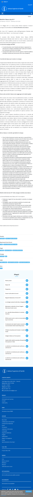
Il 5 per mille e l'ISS (6, 450)
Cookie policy (5, 403)
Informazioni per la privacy (7, 399)
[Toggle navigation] (2, 13)
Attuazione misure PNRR (7, 411)
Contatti (4, 401)
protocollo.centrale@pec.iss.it (10, 390)
